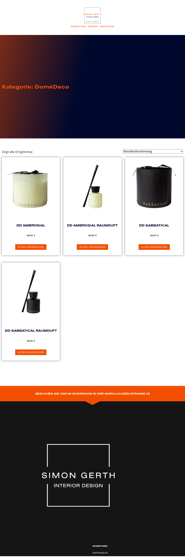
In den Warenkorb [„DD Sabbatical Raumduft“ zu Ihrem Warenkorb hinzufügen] (31, 352)
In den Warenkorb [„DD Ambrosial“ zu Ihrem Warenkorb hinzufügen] (31, 246)
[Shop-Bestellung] (152, 151)
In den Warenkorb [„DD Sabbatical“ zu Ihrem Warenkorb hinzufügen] (154, 246)
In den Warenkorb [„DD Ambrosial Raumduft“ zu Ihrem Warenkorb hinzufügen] (92, 246)
